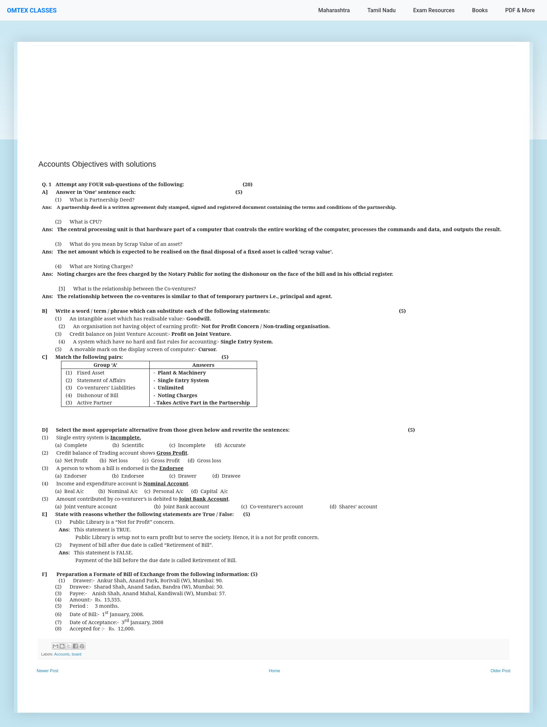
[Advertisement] (240, 94)
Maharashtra (334, 10)
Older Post (500, 670)
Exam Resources (434, 10)
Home (274, 670)
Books (480, 10)
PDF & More (520, 10)
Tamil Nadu (381, 10)
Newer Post (47, 670)
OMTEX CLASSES (32, 10)
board (77, 654)
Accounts (61, 654)
